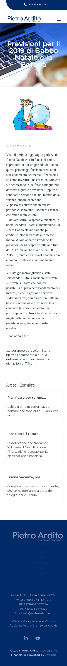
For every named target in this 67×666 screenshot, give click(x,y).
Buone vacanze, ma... (25, 477)
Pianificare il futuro (23, 434)
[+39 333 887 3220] (25, 4)
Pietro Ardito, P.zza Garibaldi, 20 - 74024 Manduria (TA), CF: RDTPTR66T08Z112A (33, 601)
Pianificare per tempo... (26, 398)
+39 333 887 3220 (39, 4)
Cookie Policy (43, 622)
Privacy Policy (21, 622)
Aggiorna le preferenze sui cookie (33, 627)
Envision (50, 655)
